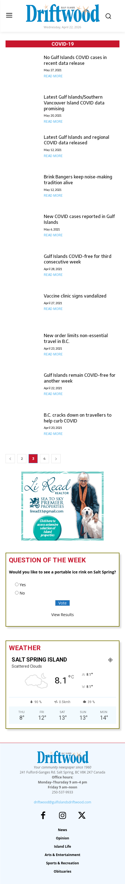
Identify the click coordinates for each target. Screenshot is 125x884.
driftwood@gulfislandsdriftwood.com (62, 802)
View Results (62, 614)
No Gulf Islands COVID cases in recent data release (75, 60)
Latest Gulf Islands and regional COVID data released (76, 140)
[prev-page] (10, 458)
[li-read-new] (62, 539)
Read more (53, 76)
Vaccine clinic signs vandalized (75, 296)
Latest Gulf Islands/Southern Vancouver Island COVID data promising (74, 102)
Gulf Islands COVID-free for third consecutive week (77, 259)
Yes (23, 584)
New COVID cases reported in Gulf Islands (79, 219)
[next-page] (56, 458)
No (22, 593)
